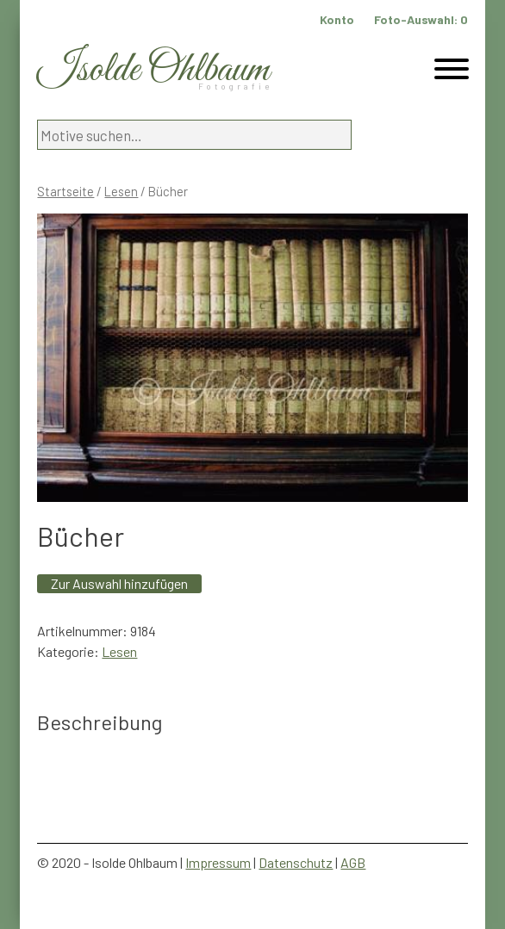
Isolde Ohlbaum (153, 70)
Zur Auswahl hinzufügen (119, 583)
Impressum (218, 862)
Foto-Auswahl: (421, 19)
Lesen (121, 191)
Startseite (65, 191)
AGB (352, 862)
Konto (337, 19)
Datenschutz (296, 862)
